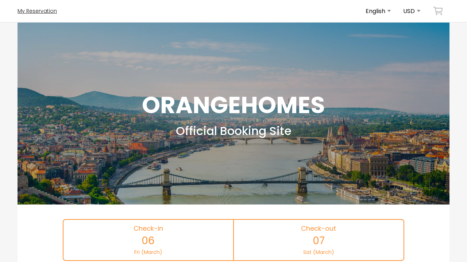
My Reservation (37, 11)
